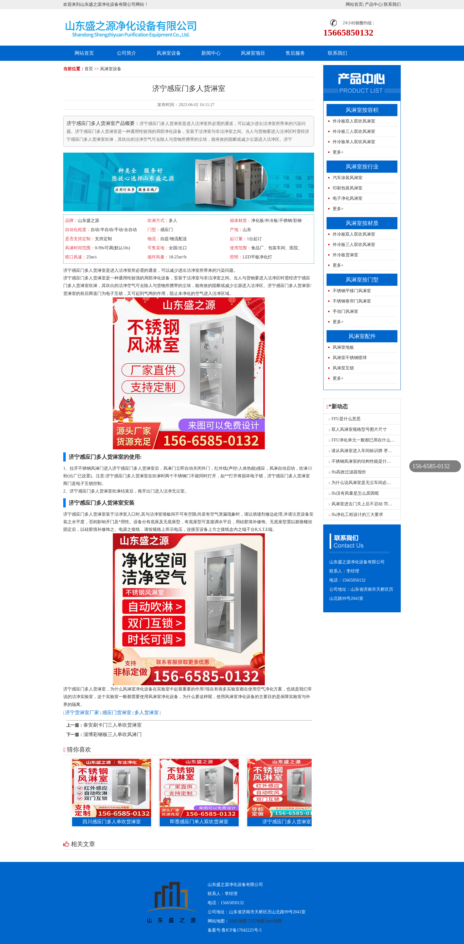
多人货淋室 (146, 712)
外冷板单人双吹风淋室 (354, 142)
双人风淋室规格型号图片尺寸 (358, 429)
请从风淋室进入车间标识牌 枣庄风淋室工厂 (371, 450)
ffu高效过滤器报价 (347, 472)
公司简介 (126, 53)
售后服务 (295, 53)
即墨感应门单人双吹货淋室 (200, 821)
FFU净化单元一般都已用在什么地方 (364, 440)
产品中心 (373, 4)
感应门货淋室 (116, 712)
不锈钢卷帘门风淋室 (352, 301)
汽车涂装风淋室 (347, 177)
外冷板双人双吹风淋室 (354, 121)
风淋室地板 (343, 347)
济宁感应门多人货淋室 (288, 821)
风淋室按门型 (362, 280)
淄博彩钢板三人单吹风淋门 (112, 734)
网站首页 (354, 4)
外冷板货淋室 (345, 255)
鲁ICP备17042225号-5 (241, 930)
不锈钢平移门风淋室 (352, 291)
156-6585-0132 (431, 466)
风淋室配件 (362, 336)
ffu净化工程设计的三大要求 (356, 514)
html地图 (274, 921)
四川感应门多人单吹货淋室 (113, 821)
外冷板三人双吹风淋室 (354, 131)
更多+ (338, 152)
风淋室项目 (253, 53)
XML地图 (238, 921)
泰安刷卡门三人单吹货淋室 (112, 725)
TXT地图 (256, 921)
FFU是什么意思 (345, 419)
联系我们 (392, 4)
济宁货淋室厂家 (82, 712)
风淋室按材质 (362, 223)
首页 (89, 69)
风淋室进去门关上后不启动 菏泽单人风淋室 (371, 504)
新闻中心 (211, 53)
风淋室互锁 (343, 368)
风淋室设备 (169, 53)
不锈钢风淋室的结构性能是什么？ (362, 461)
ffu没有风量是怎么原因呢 (354, 493)
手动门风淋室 (345, 311)
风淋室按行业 (362, 167)
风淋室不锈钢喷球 (350, 357)
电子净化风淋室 (347, 198)
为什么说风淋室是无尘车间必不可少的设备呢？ (375, 482)
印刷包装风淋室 (347, 188)
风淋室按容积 (362, 110)
